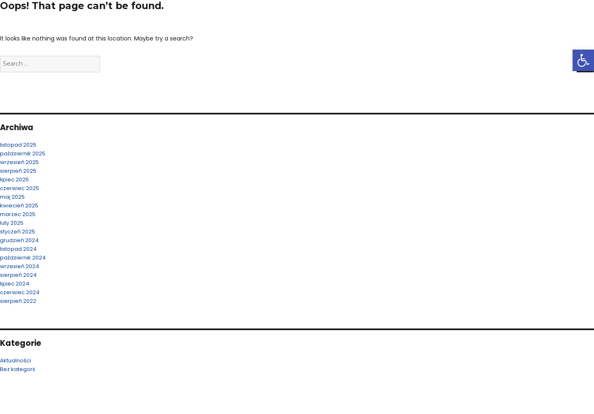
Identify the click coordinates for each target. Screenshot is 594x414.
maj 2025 (12, 197)
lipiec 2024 (14, 284)
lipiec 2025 (14, 179)
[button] (583, 60)
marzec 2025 (17, 214)
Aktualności (15, 360)
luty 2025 (12, 223)
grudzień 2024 (19, 240)
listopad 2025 (18, 145)
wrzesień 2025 (19, 162)
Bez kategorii (17, 369)
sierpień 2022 (18, 301)
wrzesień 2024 (19, 266)
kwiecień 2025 (19, 205)
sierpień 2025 (18, 171)
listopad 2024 (18, 249)
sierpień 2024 (18, 275)
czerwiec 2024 (20, 292)
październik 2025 (22, 153)
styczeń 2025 (17, 232)
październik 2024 (23, 258)
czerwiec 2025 (19, 188)
